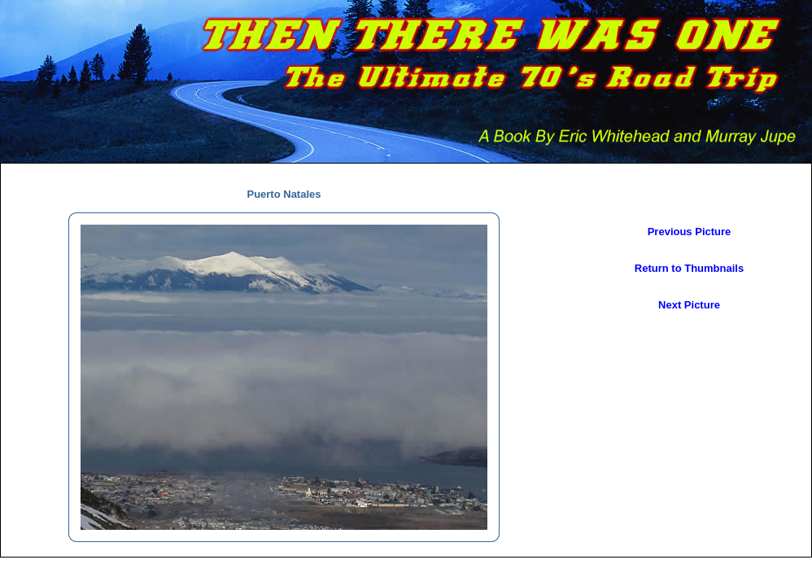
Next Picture (689, 305)
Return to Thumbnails (689, 268)
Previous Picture (689, 231)
